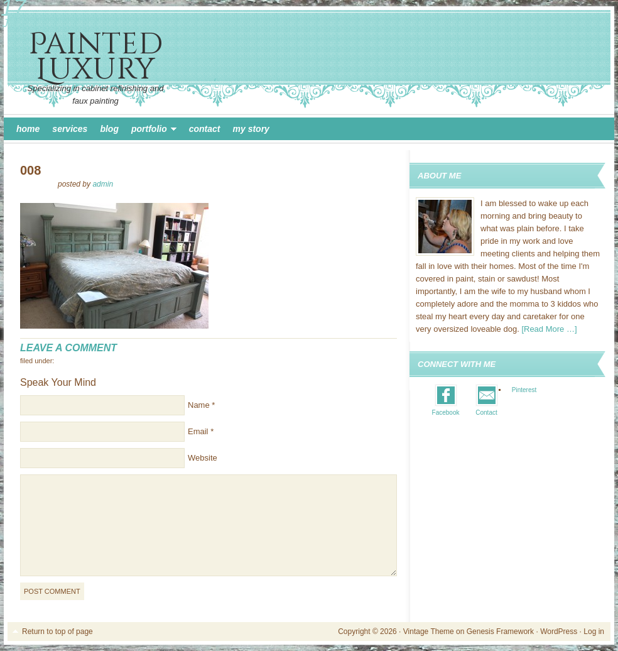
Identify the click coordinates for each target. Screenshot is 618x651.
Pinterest (524, 389)
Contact (204, 129)
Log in (593, 631)
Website (202, 457)
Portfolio (150, 131)
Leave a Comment (68, 347)
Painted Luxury (95, 57)
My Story (251, 129)
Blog (109, 129)
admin (102, 184)
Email (198, 431)
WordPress (558, 631)
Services (69, 129)
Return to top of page (57, 631)
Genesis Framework (500, 631)
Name (199, 405)
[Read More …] (549, 329)
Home (28, 129)
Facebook (446, 412)
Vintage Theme (428, 631)
